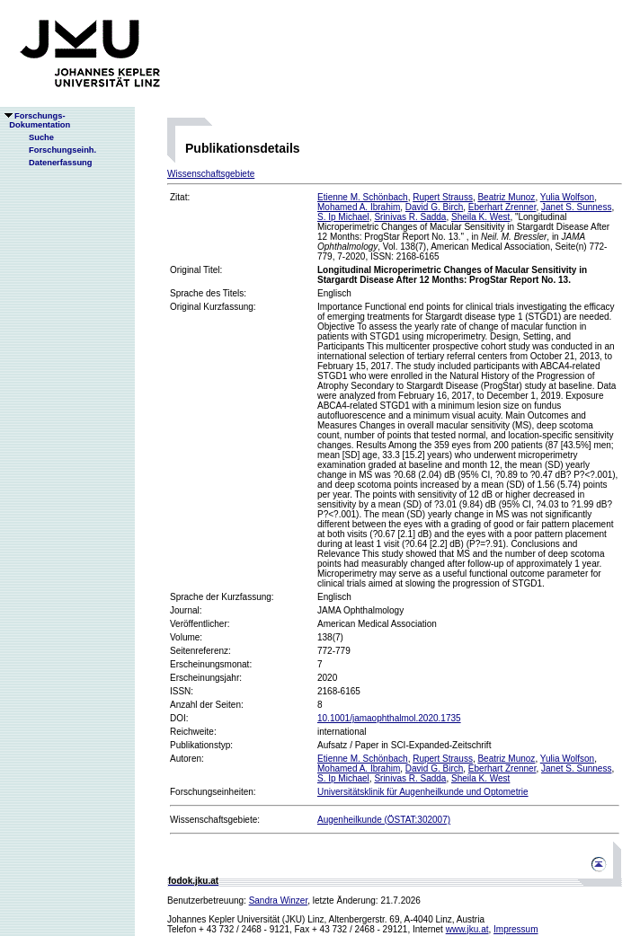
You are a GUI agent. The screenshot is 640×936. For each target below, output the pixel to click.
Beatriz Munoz (506, 197)
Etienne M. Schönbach (362, 197)
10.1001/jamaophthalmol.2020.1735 (389, 718)
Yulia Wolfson (567, 197)
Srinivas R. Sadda (410, 217)
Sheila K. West (480, 217)
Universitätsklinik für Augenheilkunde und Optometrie (423, 792)
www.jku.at (467, 929)
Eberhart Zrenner (502, 207)
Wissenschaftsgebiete (210, 174)
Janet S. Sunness (576, 207)
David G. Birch (434, 207)
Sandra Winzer (278, 900)
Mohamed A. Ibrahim (358, 207)
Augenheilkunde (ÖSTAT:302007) (383, 820)
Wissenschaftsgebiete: (215, 820)
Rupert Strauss (443, 197)
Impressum (515, 929)
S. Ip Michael (343, 217)
